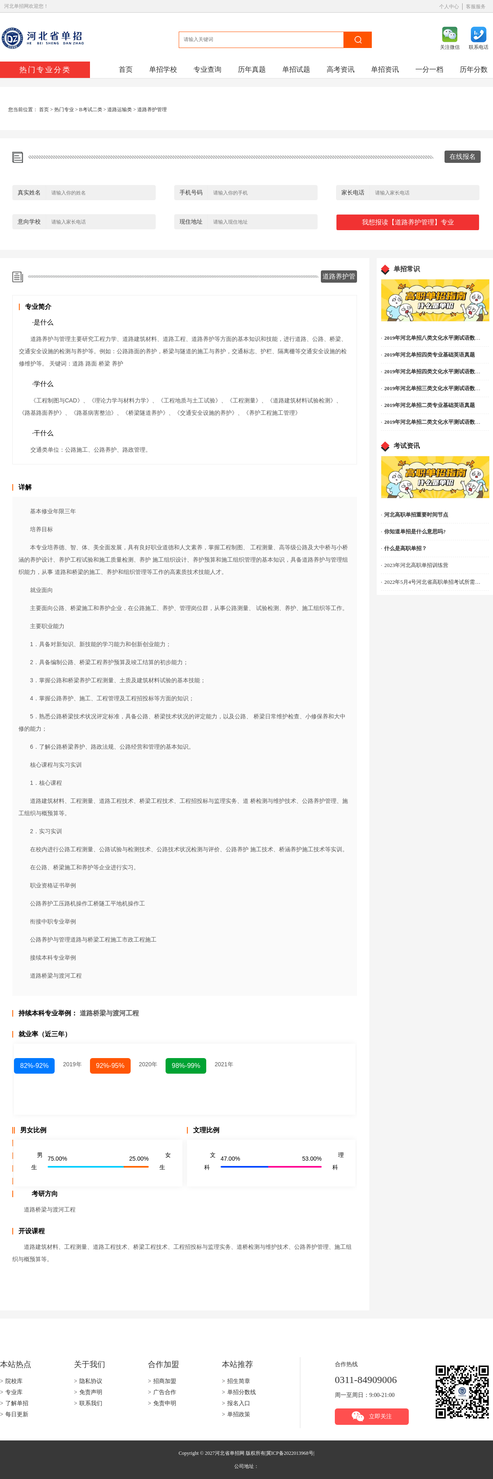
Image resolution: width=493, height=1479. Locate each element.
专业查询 (207, 69)
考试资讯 (407, 445)
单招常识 (407, 268)
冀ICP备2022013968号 (289, 1453)
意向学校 (29, 222)
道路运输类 (119, 109)
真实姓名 (29, 193)
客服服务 (476, 6)
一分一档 (429, 69)
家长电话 (352, 193)
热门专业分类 (45, 70)
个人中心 (449, 6)
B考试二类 (90, 109)
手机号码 (191, 193)
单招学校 (163, 69)
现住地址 (191, 222)
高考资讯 (341, 69)
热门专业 (64, 109)
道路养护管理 (152, 109)
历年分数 (474, 69)
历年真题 (252, 69)
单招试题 (296, 69)
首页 (126, 69)
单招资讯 (385, 69)
